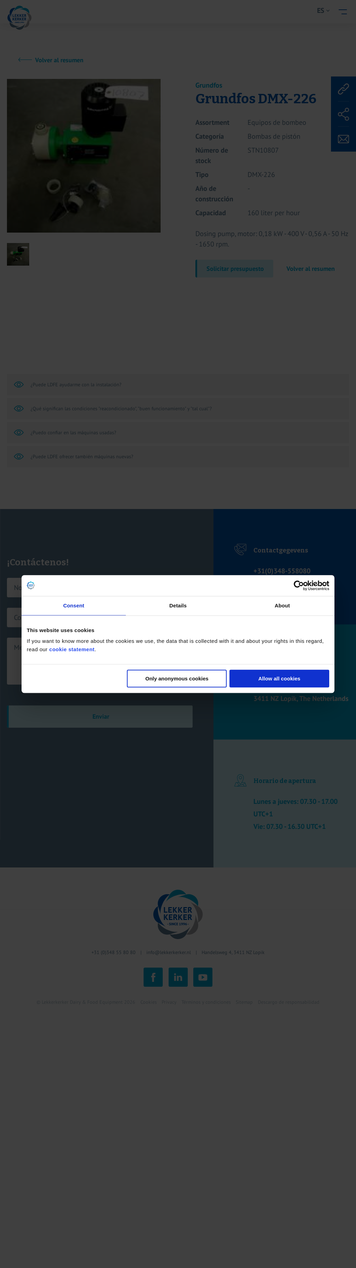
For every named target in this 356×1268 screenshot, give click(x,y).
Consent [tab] (73, 605)
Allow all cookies (279, 678)
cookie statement (72, 649)
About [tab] (282, 605)
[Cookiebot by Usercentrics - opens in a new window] (298, 585)
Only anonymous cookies (177, 678)
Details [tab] (178, 605)
